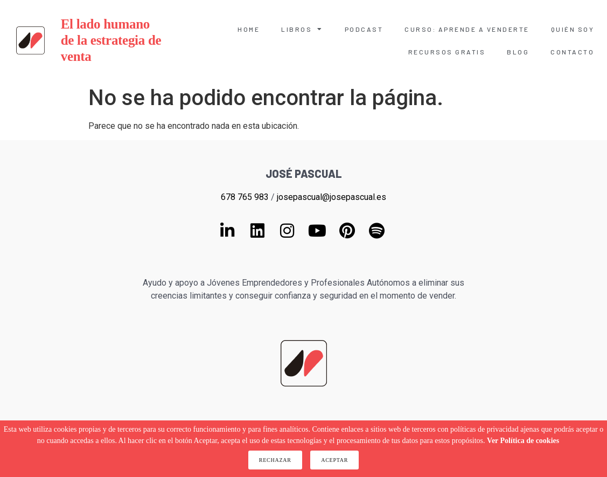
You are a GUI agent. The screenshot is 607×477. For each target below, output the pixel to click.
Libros (302, 29)
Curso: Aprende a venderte (466, 29)
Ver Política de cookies (523, 441)
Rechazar (275, 460)
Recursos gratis (447, 52)
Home (249, 29)
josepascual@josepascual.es (331, 197)
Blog (518, 52)
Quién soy (573, 29)
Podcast (364, 29)
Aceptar (334, 460)
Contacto (572, 52)
